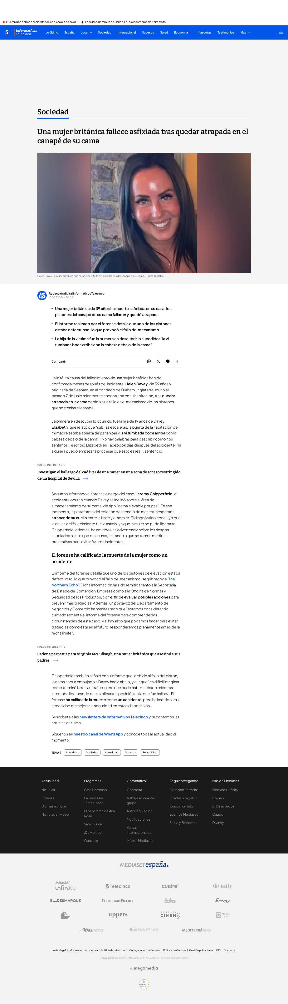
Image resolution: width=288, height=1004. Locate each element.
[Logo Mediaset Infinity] (65, 886)
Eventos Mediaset (184, 814)
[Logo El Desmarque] (65, 900)
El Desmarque (223, 806)
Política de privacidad (113, 950)
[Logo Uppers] (117, 915)
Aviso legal (59, 950)
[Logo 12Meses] (223, 915)
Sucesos (130, 752)
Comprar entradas (184, 790)
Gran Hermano (95, 790)
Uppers (218, 798)
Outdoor (91, 840)
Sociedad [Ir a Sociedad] (53, 111)
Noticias (48, 790)
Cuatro (217, 814)
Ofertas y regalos (183, 798)
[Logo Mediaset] (144, 867)
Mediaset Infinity (225, 790)
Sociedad (92, 752)
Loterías (48, 798)
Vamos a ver (93, 824)
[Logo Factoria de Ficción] (118, 901)
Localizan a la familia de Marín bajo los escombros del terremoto (125, 22)
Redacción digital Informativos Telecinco (76, 293)
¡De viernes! (93, 832)
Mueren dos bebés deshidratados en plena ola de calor (41, 22)
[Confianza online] (144, 988)
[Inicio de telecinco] (6, 32)
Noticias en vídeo (55, 814)
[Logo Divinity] (222, 886)
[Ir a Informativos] (25, 32)
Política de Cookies (174, 950)
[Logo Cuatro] (170, 886)
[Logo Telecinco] (117, 886)
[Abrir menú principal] (281, 32)
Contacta (134, 790)
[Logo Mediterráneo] (196, 930)
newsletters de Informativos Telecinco (113, 716)
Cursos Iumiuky (182, 806)
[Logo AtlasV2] (91, 930)
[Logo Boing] (170, 901)
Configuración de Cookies (144, 950)
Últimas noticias (54, 806)
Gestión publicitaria (201, 950)
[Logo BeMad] (65, 915)
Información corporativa (83, 950)
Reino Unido (149, 752)
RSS (218, 950)
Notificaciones (138, 819)
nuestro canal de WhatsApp (98, 734)
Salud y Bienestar (183, 822)
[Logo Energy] (222, 901)
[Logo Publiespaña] (144, 930)
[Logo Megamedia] (146, 968)
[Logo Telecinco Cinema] (170, 915)
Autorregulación (139, 811)
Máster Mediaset (140, 840)
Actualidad (72, 752)
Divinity (218, 822)
